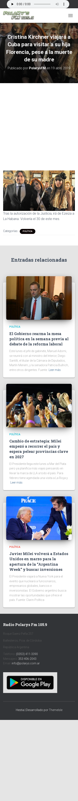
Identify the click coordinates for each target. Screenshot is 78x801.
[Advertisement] (39, 124)
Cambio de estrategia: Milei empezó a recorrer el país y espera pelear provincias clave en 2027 (38, 449)
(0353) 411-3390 (27, 654)
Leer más (55, 370)
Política (27, 231)
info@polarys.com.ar (26, 663)
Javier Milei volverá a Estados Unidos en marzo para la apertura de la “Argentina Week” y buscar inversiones (38, 561)
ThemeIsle (55, 710)
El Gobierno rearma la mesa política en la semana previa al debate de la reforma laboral (39, 338)
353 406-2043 (27, 658)
